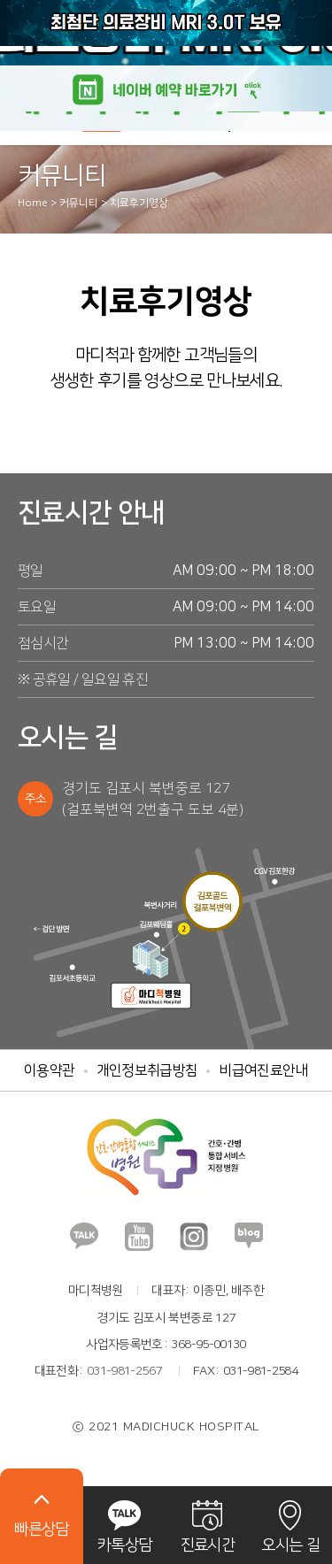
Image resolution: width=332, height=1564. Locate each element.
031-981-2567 (124, 1371)
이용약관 (49, 1070)
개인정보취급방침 (147, 1070)
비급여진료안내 (263, 1070)
